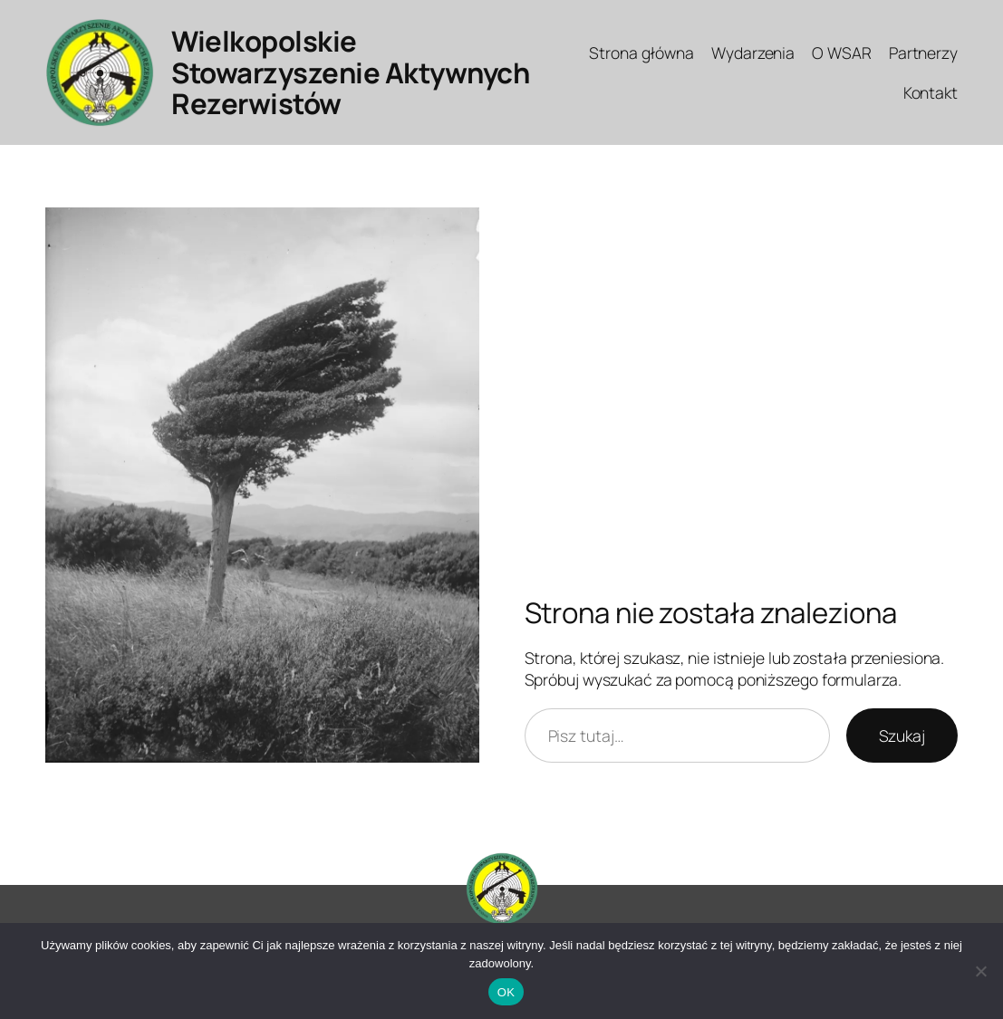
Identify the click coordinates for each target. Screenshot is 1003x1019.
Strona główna (641, 52)
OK (506, 992)
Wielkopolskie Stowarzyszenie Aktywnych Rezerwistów (350, 72)
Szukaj (902, 735)
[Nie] (980, 971)
